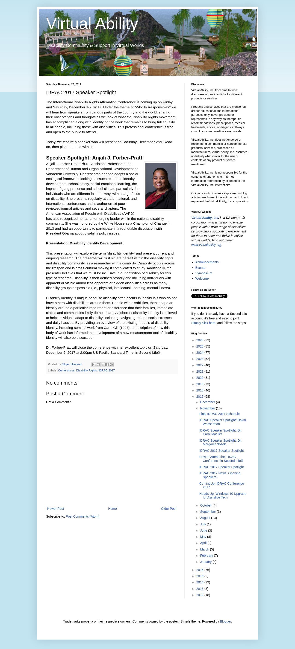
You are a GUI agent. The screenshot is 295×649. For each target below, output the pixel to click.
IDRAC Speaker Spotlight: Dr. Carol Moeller (220, 432)
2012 (200, 595)
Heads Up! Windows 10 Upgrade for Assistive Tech (222, 495)
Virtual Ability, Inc (204, 218)
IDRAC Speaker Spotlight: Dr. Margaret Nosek (220, 442)
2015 (200, 576)
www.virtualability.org (206, 245)
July (203, 524)
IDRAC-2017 (106, 370)
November (208, 408)
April (203, 543)
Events (200, 267)
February (207, 555)
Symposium (203, 273)
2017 (200, 396)
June (204, 530)
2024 (200, 352)
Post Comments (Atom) (82, 516)
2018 (200, 390)
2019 (200, 384)
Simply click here (203, 323)
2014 (200, 582)
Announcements (207, 262)
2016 (200, 570)
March (205, 549)
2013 (200, 589)
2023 (200, 359)
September (208, 511)
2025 (200, 346)
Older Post (168, 508)
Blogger (225, 621)
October (206, 505)
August (205, 518)
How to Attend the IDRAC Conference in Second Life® (221, 459)
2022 (200, 365)
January (206, 562)
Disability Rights (86, 370)
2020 (200, 378)
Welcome (202, 278)
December (208, 402)
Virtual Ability (92, 23)
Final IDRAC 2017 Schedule (219, 414)
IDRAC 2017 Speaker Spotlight (221, 450)
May (203, 537)
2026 (200, 340)
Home (112, 508)
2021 (200, 371)
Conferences (66, 370)
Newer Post (55, 508)
